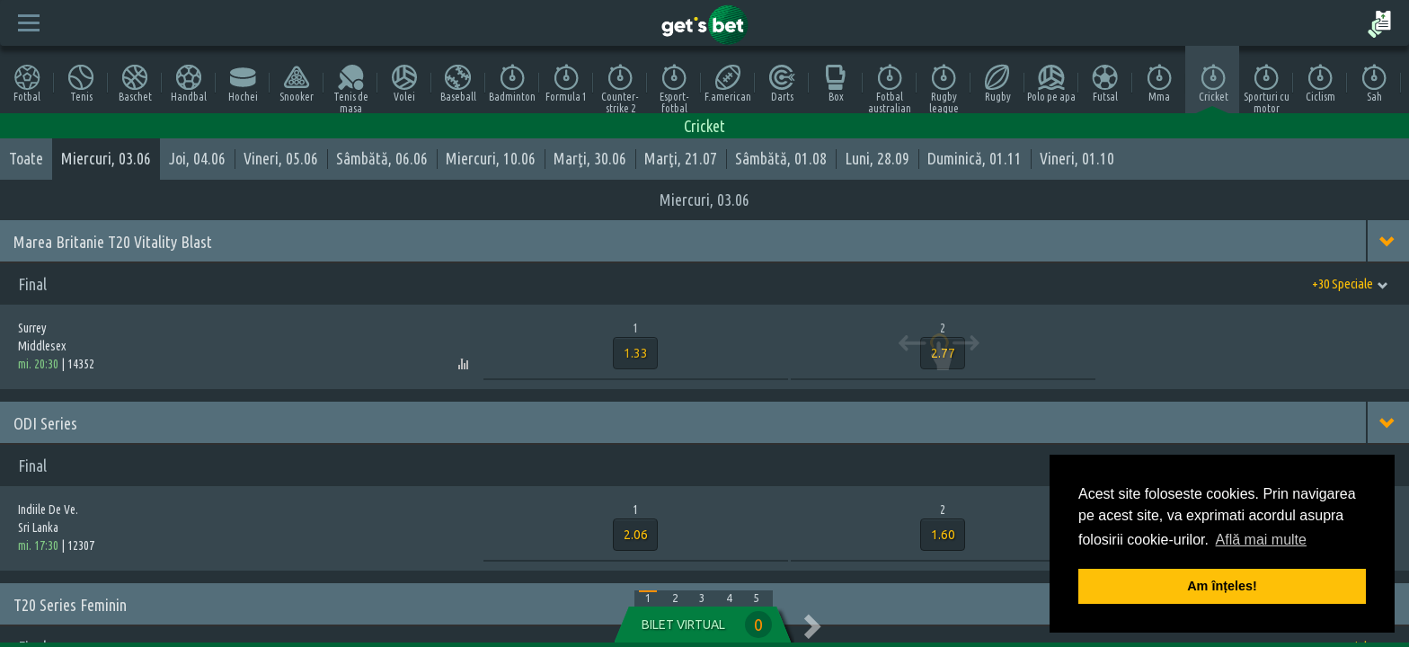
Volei (404, 83)
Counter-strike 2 (620, 88)
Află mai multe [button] (1261, 539)
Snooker (296, 83)
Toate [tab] (26, 158)
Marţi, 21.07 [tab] (680, 158)
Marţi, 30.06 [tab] (590, 158)
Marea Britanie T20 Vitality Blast (112, 242)
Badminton (512, 83)
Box (835, 83)
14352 (80, 364)
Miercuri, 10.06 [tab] (491, 158)
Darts (781, 83)
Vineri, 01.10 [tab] (1077, 158)
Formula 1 (566, 83)
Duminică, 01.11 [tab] (974, 158)
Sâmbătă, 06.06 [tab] (382, 158)
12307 (80, 545)
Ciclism (1320, 83)
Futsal (1105, 83)
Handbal (189, 83)
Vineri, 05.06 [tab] (281, 158)
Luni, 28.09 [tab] (877, 158)
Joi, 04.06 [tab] (197, 158)
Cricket (1213, 83)
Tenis (80, 83)
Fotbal (27, 83)
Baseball (458, 83)
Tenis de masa (350, 88)
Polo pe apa (1051, 83)
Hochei (243, 83)
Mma (1159, 83)
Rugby (997, 83)
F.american (727, 83)
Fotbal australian (889, 88)
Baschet (135, 83)
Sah (1374, 83)
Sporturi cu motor (1266, 88)
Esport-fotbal (674, 88)
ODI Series (45, 423)
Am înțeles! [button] (1222, 586)
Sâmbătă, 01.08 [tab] (781, 158)
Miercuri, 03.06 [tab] (106, 158)
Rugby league (944, 88)
